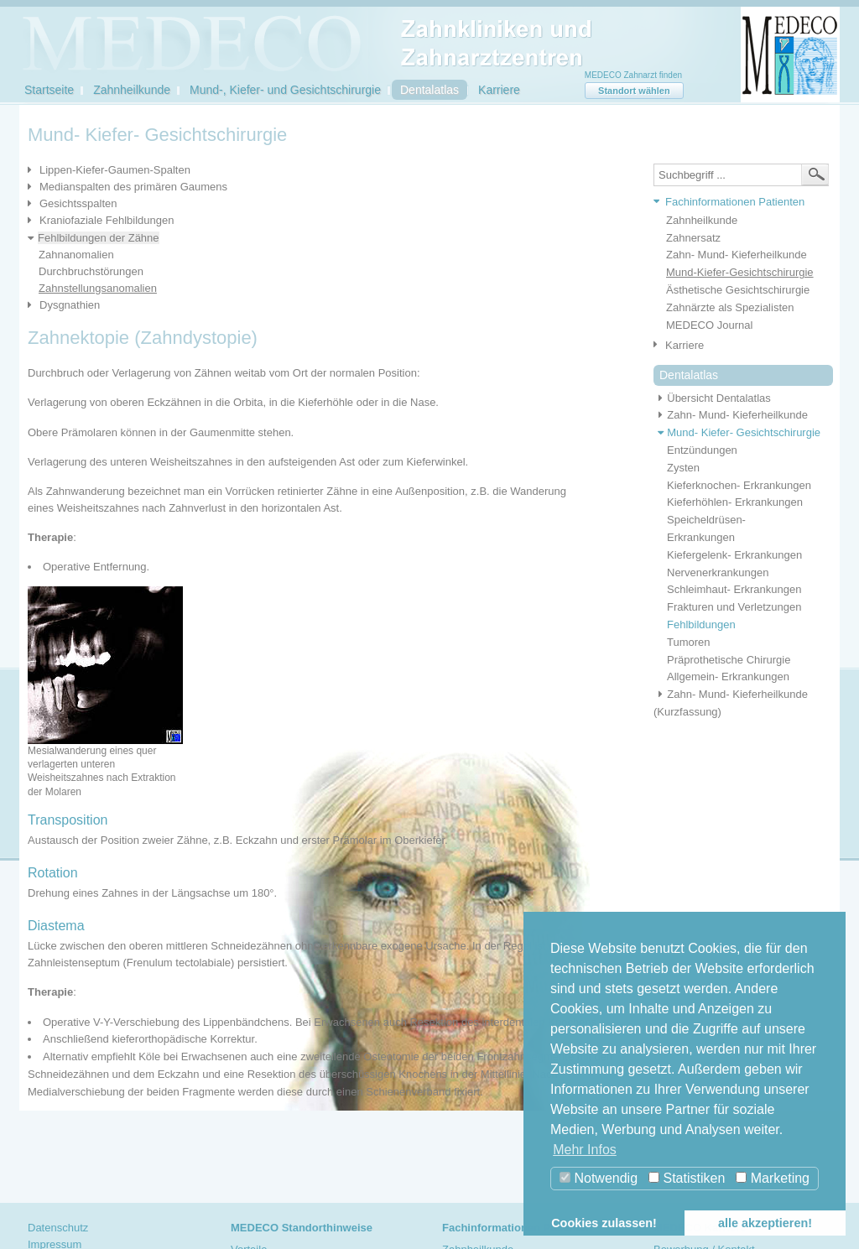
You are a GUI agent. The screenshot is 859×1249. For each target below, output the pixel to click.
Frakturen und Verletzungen (734, 607)
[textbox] (741, 175)
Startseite (49, 89)
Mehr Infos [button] (585, 1149)
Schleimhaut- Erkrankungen (734, 589)
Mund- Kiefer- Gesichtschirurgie (736, 432)
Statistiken (686, 1178)
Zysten (683, 467)
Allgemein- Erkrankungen (728, 676)
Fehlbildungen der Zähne (98, 238)
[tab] (736, 202)
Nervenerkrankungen (717, 572)
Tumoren (689, 642)
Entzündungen (702, 450)
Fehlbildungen (701, 624)
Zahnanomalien (76, 254)
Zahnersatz (693, 238)
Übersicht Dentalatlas (712, 398)
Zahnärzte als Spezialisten (730, 307)
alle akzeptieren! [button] (765, 1223)
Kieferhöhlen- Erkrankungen (735, 502)
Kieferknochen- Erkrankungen (739, 485)
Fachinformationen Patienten (734, 201)
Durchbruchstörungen (91, 271)
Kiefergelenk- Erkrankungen (734, 555)
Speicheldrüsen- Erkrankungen (706, 528)
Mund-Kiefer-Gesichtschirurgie (740, 272)
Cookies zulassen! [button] (604, 1223)
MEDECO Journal (709, 325)
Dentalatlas (429, 89)
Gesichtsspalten (78, 203)
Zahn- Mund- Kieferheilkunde (736, 254)
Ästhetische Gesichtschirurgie (738, 290)
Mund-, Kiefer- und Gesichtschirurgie (285, 89)
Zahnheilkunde (131, 89)
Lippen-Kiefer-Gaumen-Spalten (114, 170)
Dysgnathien (69, 305)
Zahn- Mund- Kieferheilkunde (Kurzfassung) (730, 703)
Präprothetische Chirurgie (728, 659)
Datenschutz (58, 1227)
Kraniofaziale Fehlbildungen (106, 220)
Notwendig (599, 1178)
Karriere (499, 89)
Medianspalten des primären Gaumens (133, 186)
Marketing (773, 1178)
